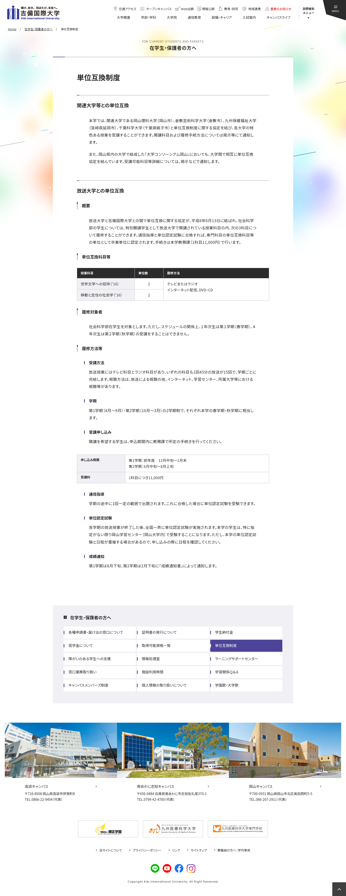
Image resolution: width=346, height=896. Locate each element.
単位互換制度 (226, 645)
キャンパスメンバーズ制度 (88, 685)
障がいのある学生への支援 (89, 658)
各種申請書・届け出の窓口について (95, 632)
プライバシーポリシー (147, 850)
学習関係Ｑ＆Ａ (226, 671)
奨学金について (80, 645)
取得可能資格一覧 (156, 645)
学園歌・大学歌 (227, 685)
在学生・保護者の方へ (90, 617)
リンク (176, 850)
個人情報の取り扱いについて (164, 685)
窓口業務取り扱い (82, 671)
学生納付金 (224, 632)
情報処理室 (151, 658)
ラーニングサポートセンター (236, 658)
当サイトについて (110, 850)
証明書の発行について (159, 632)
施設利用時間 (152, 671)
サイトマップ (199, 850)
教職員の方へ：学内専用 (233, 850)
